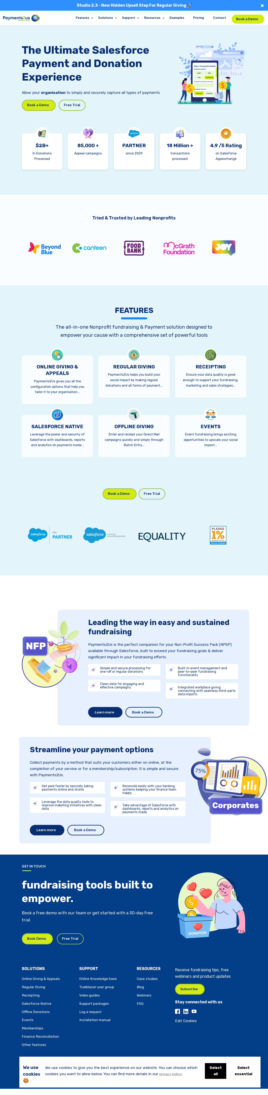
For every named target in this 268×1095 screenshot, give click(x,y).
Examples (177, 18)
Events (28, 1026)
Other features (35, 1051)
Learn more (105, 717)
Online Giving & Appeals (42, 985)
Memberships (33, 1034)
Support (130, 18)
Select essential (243, 1071)
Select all (214, 1071)
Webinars (145, 1002)
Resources (153, 18)
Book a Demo (247, 17)
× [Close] (262, 5)
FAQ (140, 1010)
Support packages (95, 1010)
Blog (141, 993)
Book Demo (37, 945)
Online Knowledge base (99, 985)
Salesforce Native (37, 1010)
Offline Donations (37, 1018)
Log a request (91, 1018)
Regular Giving (34, 993)
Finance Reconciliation (41, 1043)
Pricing (199, 18)
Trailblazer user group (98, 993)
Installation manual (95, 1026)
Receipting (31, 1002)
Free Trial (74, 105)
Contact (219, 18)
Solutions (107, 18)
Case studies (148, 985)
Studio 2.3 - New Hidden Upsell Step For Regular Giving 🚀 (134, 5)
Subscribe (189, 996)
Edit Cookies (186, 1028)
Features (84, 18)
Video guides (90, 1002)
